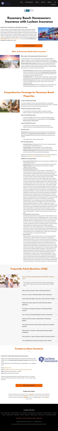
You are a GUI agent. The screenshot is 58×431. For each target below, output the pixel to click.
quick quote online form (46, 156)
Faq (55, 2)
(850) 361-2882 (7, 367)
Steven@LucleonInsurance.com (10, 369)
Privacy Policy (19, 418)
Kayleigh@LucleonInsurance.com (25, 369)
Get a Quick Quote (29, 2)
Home (21, 2)
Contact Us (53, 4)
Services (37, 2)
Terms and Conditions (27, 418)
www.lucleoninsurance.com (15, 38)
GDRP (34, 418)
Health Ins (50, 2)
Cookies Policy (39, 418)
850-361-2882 (32, 156)
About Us (43, 2)
